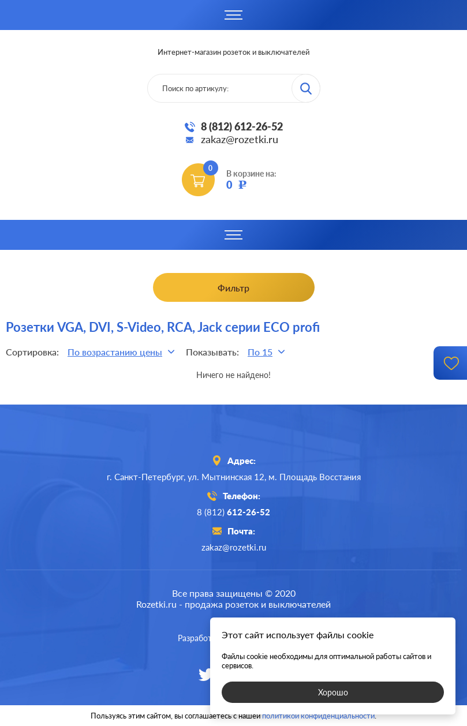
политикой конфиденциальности (318, 715)
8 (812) (233, 512)
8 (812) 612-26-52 (242, 126)
